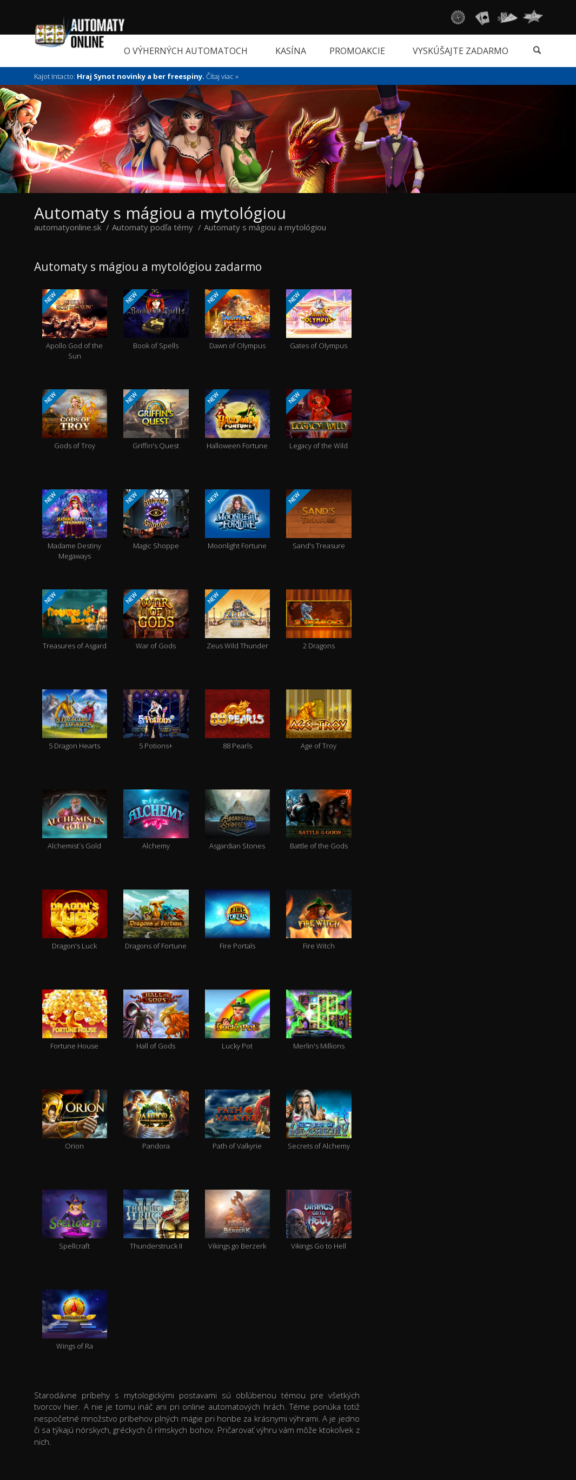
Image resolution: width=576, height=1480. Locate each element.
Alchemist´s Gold (75, 820)
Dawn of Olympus (237, 319)
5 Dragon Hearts (75, 720)
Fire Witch (319, 920)
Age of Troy (319, 720)
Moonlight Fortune (237, 519)
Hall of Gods (156, 1020)
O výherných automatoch (186, 51)
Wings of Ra (75, 1320)
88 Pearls (237, 720)
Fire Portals (237, 920)
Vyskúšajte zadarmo (460, 51)
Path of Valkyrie (237, 1120)
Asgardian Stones (237, 820)
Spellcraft (75, 1220)
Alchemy (156, 820)
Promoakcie (357, 51)
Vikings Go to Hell (319, 1220)
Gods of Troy (74, 419)
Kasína (290, 51)
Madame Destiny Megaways (74, 525)
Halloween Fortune (237, 419)
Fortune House (75, 1020)
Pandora (156, 1120)
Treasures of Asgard (74, 620)
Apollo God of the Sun (74, 325)
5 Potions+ (156, 720)
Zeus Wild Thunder (237, 620)
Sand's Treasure (319, 519)
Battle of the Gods (319, 820)
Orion (75, 1120)
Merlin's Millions (319, 1020)
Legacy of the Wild (319, 419)
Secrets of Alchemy (319, 1120)
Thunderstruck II (156, 1220)
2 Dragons (319, 620)
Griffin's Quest (156, 419)
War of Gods (156, 620)
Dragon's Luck (75, 920)
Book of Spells (156, 319)
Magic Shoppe (156, 519)
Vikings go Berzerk (237, 1220)
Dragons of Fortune (156, 920)
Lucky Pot (237, 1020)
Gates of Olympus (319, 319)
